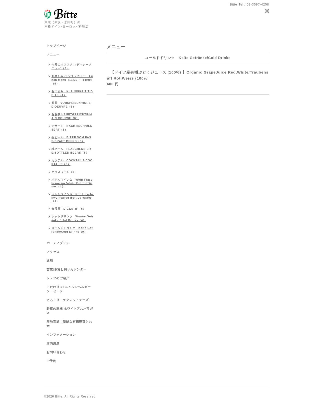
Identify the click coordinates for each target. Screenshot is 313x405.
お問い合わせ (56, 352)
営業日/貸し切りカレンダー (67, 269)
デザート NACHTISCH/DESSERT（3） (72, 127)
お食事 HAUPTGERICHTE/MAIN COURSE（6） (72, 116)
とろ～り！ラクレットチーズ (68, 300)
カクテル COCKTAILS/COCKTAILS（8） (72, 162)
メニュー (53, 54)
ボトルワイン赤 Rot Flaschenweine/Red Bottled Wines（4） (73, 197)
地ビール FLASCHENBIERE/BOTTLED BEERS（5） (71, 150)
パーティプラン (58, 243)
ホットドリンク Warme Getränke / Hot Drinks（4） (73, 218)
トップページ (56, 46)
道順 (50, 260)
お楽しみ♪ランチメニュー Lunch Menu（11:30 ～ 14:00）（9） (73, 80)
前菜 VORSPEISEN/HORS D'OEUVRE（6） (71, 104)
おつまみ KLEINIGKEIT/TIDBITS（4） (72, 93)
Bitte (58, 396)
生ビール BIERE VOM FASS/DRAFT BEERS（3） (71, 139)
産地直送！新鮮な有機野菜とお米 (69, 324)
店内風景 (53, 343)
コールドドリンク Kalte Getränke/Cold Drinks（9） (72, 229)
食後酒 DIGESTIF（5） (69, 208)
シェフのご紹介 (58, 278)
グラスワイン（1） (64, 171)
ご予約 (51, 361)
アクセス (53, 252)
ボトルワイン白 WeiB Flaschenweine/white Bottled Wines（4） (72, 183)
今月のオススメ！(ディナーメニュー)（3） (72, 66)
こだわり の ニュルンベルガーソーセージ (69, 289)
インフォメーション (61, 334)
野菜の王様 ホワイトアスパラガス (70, 311)
